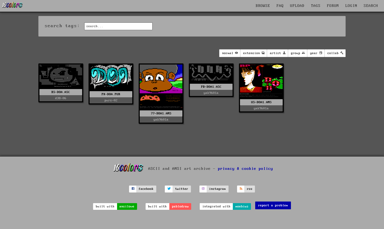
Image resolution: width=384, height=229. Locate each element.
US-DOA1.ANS (261, 102)
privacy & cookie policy (245, 169)
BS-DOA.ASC (60, 92)
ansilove (126, 206)
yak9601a (161, 119)
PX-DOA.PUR (111, 94)
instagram (217, 189)
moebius (242, 206)
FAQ (280, 6)
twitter (181, 189)
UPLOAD (297, 6)
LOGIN (351, 6)
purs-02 (111, 100)
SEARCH (371, 6)
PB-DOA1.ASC (211, 87)
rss (250, 189)
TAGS (316, 6)
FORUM (333, 6)
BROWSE (263, 6)
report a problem (273, 205)
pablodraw (180, 206)
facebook (146, 189)
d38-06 (60, 98)
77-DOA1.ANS (161, 113)
